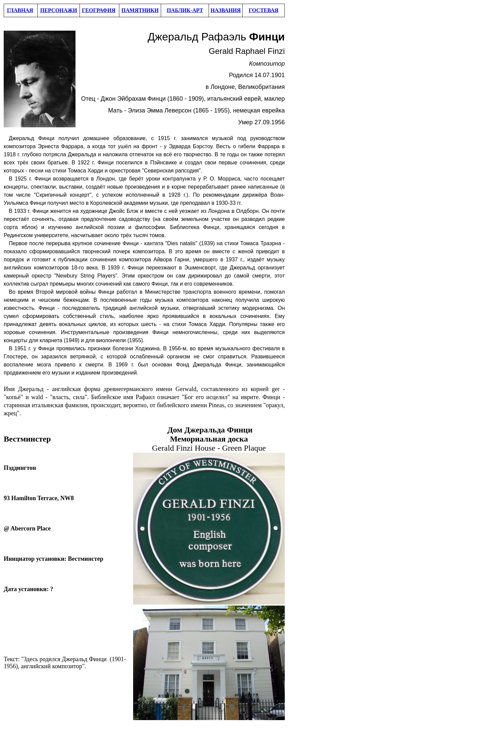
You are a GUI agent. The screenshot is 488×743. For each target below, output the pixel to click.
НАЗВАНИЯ (226, 10)
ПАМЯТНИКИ (139, 10)
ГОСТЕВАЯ (263, 10)
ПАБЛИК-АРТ (185, 10)
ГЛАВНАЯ (20, 10)
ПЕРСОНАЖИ (58, 10)
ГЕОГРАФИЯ (99, 10)
